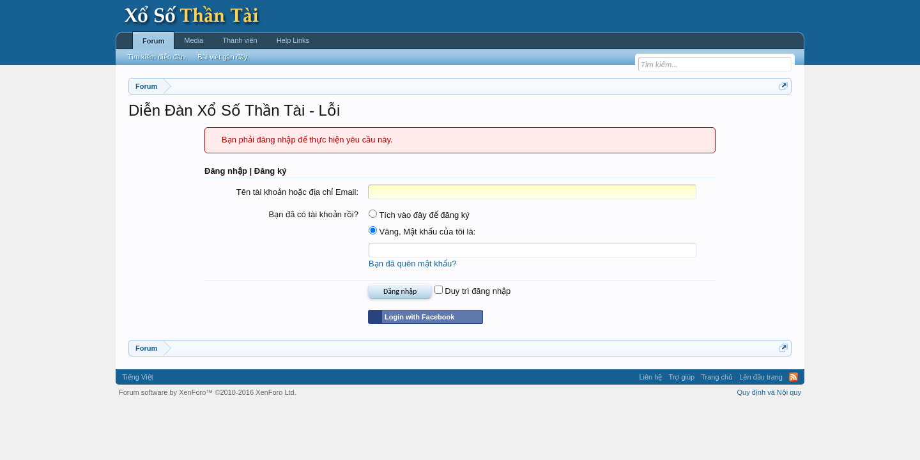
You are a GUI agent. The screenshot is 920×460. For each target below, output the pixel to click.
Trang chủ (717, 377)
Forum (153, 41)
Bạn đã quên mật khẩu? (412, 263)
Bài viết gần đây (222, 57)
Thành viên (239, 40)
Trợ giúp (681, 377)
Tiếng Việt (137, 377)
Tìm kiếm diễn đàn (156, 57)
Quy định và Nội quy (769, 392)
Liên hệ (650, 377)
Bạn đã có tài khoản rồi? (313, 214)
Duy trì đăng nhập (472, 291)
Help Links (293, 40)
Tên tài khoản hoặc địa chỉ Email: (297, 192)
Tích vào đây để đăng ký (419, 215)
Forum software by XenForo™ (207, 392)
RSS (793, 376)
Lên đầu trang (761, 377)
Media (193, 40)
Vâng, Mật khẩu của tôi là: (422, 231)
